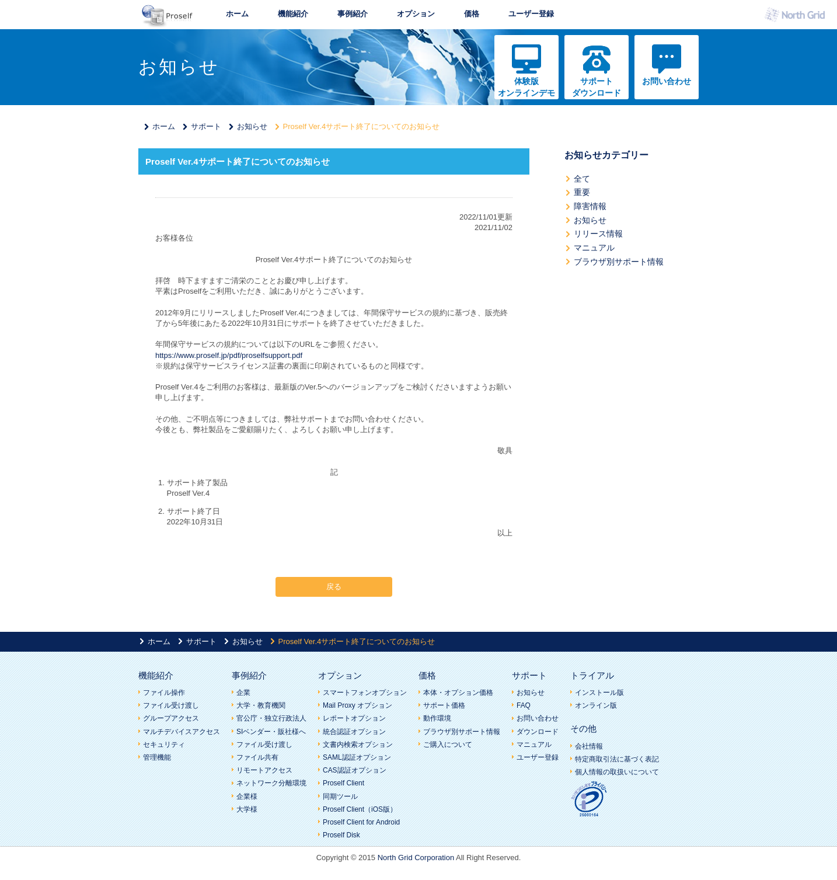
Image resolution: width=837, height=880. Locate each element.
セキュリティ (164, 744)
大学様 (246, 809)
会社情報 (589, 746)
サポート (206, 126)
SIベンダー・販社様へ (271, 732)
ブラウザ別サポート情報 (619, 261)
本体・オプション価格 (458, 692)
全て (582, 178)
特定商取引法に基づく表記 (617, 759)
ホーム (237, 13)
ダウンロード (538, 732)
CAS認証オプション (354, 770)
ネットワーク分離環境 (271, 783)
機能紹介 (293, 13)
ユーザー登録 (531, 13)
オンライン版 (596, 705)
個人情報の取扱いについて (617, 772)
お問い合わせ (666, 81)
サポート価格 (444, 705)
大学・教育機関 (260, 705)
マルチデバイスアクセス (181, 732)
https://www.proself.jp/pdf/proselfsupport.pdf (228, 355)
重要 (582, 192)
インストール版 (599, 692)
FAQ (524, 705)
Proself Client (343, 783)
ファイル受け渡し (171, 705)
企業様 (246, 796)
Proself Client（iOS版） (360, 809)
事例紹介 (352, 13)
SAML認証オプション (357, 757)
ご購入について (447, 744)
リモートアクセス (264, 770)
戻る (333, 586)
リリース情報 (598, 233)
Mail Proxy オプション (357, 705)
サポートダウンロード (596, 87)
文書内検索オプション (358, 744)
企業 (243, 692)
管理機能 (157, 757)
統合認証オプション (354, 732)
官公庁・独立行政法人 (271, 718)
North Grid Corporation (416, 857)
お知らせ (252, 126)
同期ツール (340, 796)
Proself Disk (341, 835)
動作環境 (437, 718)
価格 (471, 13)
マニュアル (594, 247)
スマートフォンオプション (365, 692)
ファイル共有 (257, 757)
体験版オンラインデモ (526, 87)
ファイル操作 (164, 692)
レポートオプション (354, 718)
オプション (416, 13)
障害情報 (590, 206)
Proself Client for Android (361, 822)
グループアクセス (171, 718)
